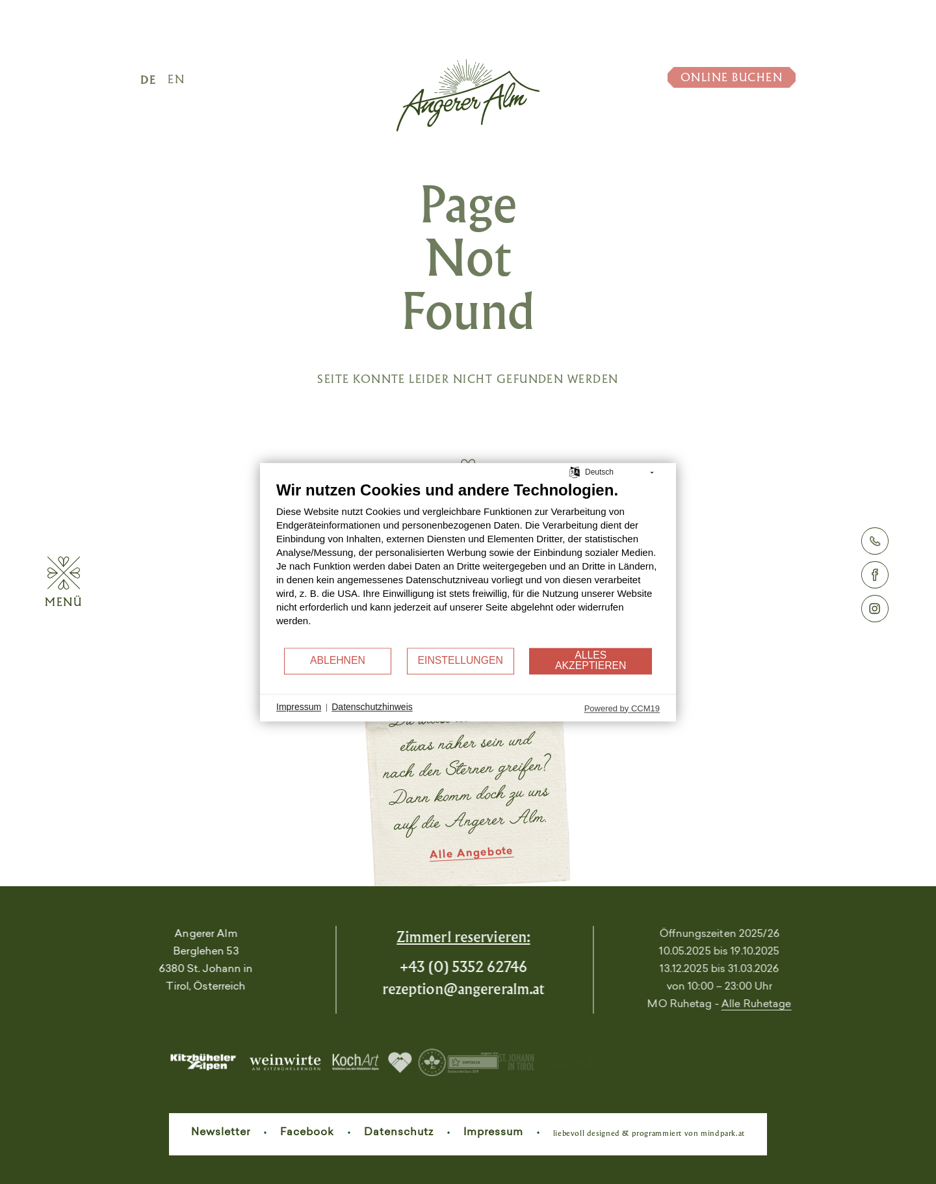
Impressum (493, 1132)
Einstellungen (460, 660)
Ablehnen (337, 660)
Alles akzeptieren (590, 661)
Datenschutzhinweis (372, 707)
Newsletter (220, 1132)
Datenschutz (399, 1132)
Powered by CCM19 (622, 708)
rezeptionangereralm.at (412, 988)
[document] (468, 563)
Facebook (307, 1132)
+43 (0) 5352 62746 (411, 966)
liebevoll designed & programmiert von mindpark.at (649, 1133)
